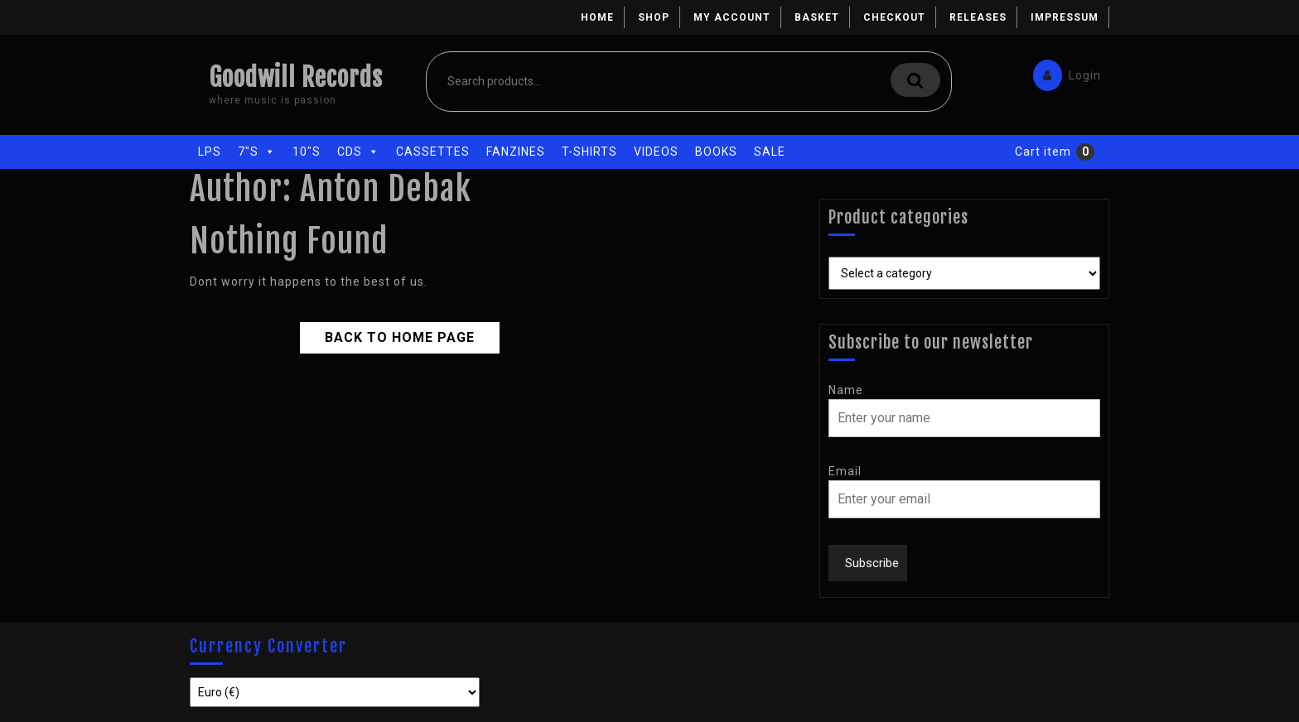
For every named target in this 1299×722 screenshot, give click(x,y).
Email (845, 471)
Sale (769, 151)
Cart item (1043, 151)
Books (716, 151)
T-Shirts (589, 151)
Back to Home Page (386, 332)
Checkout (894, 17)
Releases (978, 17)
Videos (656, 151)
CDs (358, 151)
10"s (306, 151)
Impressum (1065, 17)
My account (731, 17)
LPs (209, 151)
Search (915, 80)
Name (845, 390)
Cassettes (433, 151)
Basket (816, 17)
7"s (257, 151)
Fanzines (515, 151)
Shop (653, 17)
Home (597, 17)
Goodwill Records (296, 77)
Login (1063, 71)
